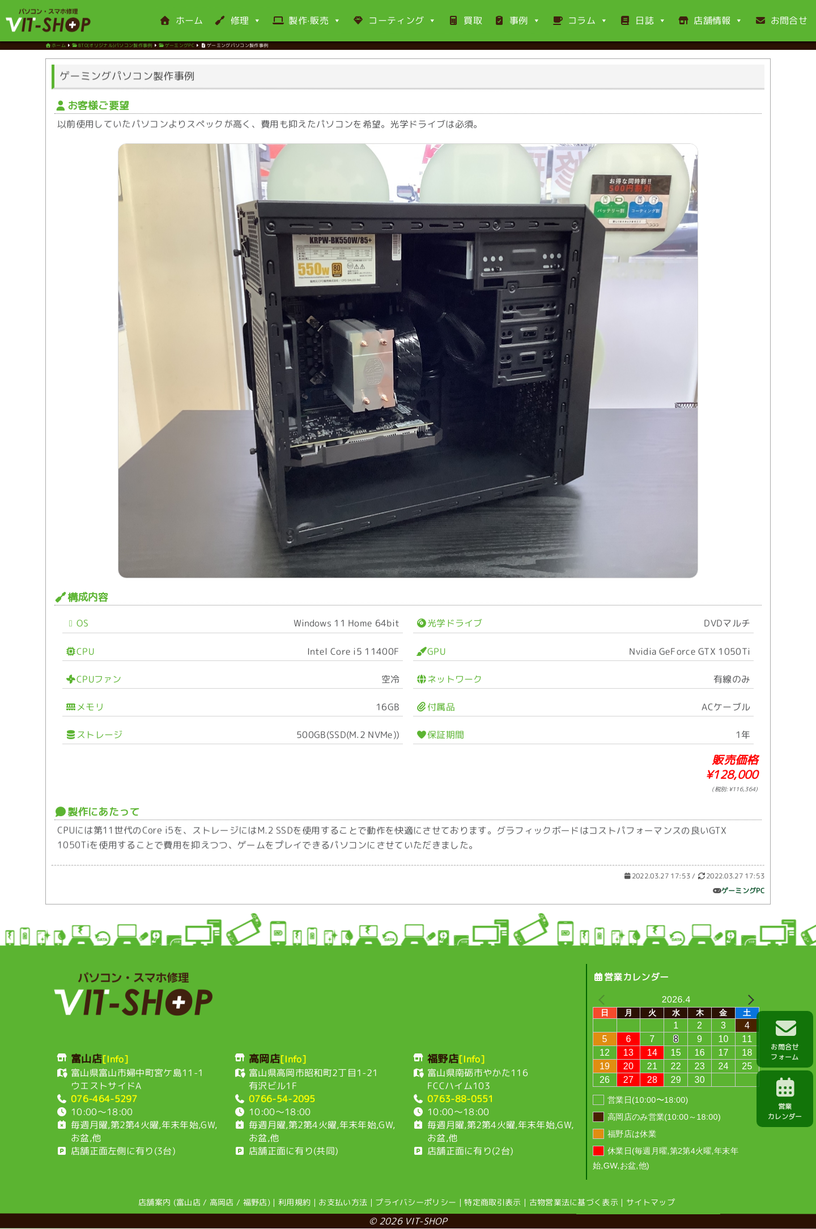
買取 (465, 20)
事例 (517, 20)
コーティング (394, 20)
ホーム (181, 20)
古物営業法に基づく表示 (574, 1202)
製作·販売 (307, 20)
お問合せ (781, 20)
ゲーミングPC (742, 894)
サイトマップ (650, 1202)
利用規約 (294, 1202)
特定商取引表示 (492, 1202)
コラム (580, 20)
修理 (237, 20)
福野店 (255, 1202)
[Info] (115, 1059)
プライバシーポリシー (415, 1202)
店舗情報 (710, 20)
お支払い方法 (342, 1202)
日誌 (642, 20)
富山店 (188, 1202)
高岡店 (222, 1202)
